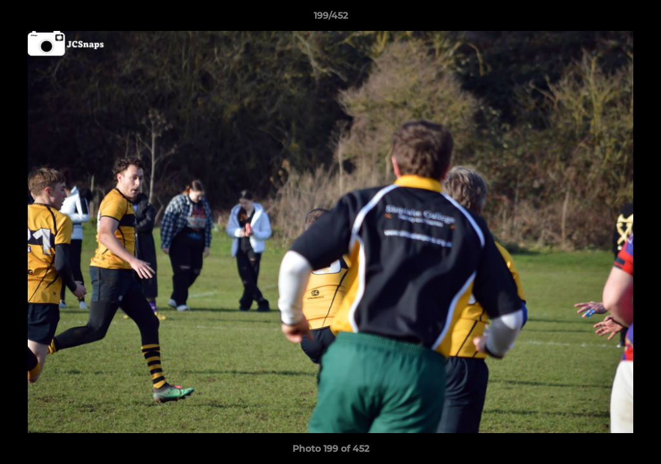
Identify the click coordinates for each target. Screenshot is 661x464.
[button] (638, 18)
